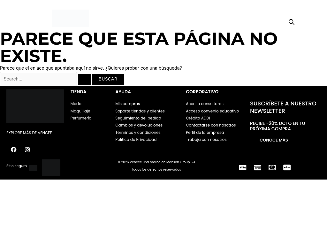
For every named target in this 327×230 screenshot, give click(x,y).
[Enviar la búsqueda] (84, 79)
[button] (23, 18)
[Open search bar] (291, 22)
